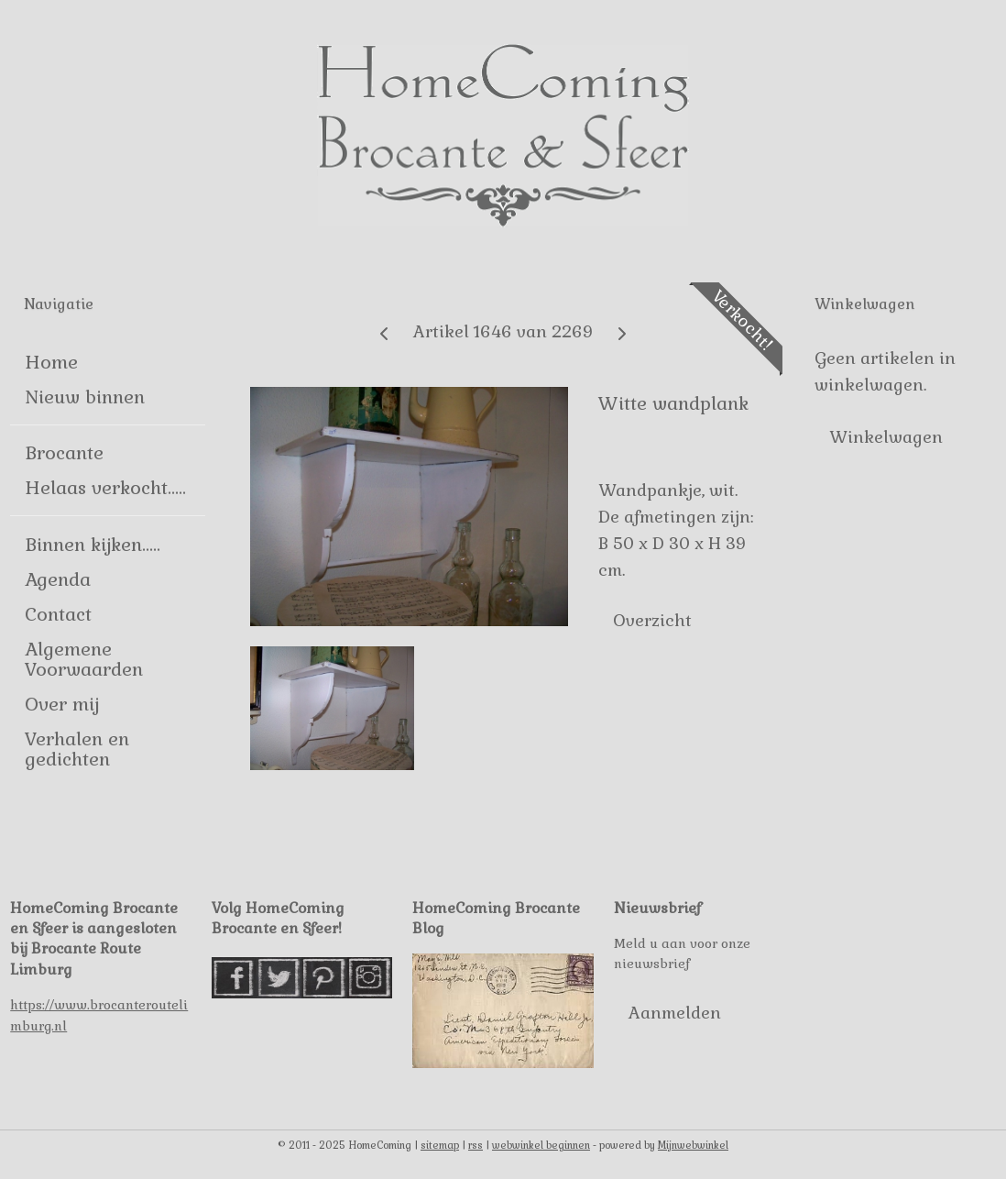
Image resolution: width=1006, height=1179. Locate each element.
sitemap (440, 1145)
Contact (58, 614)
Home (51, 362)
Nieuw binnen (85, 397)
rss (475, 1145)
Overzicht (653, 619)
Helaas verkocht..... (105, 488)
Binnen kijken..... (92, 544)
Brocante (64, 453)
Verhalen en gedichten (77, 749)
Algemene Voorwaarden (84, 659)
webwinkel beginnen (541, 1145)
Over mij (62, 704)
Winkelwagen (886, 436)
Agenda (58, 579)
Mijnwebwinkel (693, 1145)
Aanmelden (675, 1012)
